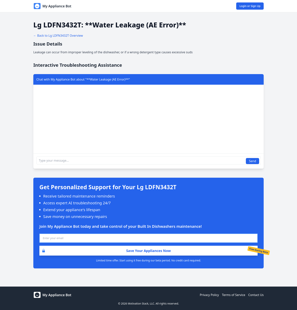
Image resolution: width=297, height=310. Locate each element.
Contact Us (256, 295)
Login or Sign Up (249, 6)
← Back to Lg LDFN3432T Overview (58, 35)
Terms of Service (233, 295)
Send (252, 161)
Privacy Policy (209, 295)
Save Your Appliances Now (105, 251)
